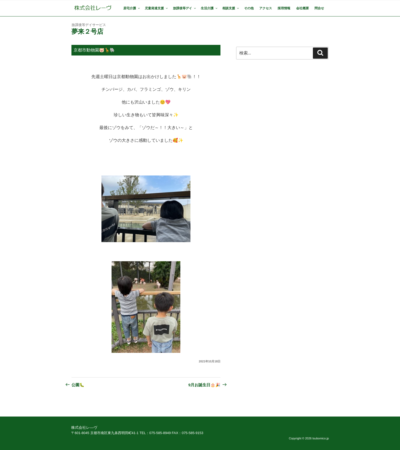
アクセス (265, 8)
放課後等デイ (185, 8)
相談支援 (231, 8)
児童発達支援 (156, 8)
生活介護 (209, 8)
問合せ (319, 8)
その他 (249, 8)
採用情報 (284, 8)
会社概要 (302, 8)
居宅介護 (132, 8)
